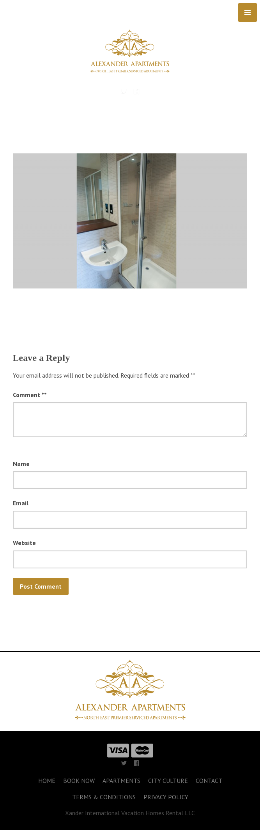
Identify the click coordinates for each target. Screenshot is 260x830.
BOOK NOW (79, 780)
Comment (30, 395)
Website (24, 543)
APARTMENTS (121, 780)
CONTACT (209, 780)
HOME (46, 780)
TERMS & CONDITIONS (104, 797)
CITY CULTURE (168, 780)
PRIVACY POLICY (165, 797)
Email (20, 503)
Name (21, 464)
